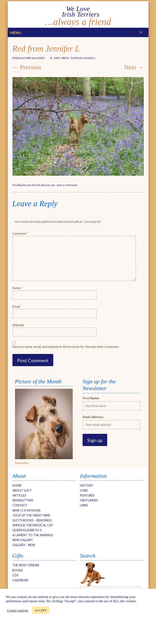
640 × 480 (60, 58)
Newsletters (22, 500)
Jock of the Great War (31, 515)
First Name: (91, 398)
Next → (134, 67)
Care (84, 490)
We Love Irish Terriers (78, 11)
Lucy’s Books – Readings (32, 520)
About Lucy (21, 490)
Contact (19, 505)
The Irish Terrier (25, 565)
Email (17, 306)
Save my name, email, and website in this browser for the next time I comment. (65, 347)
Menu (15, 32)
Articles (19, 495)
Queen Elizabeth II (27, 530)
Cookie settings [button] (17, 610)
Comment (20, 233)
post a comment (67, 185)
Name (17, 288)
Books (17, 570)
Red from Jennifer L (83, 58)
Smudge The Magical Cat (32, 525)
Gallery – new (23, 545)
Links (84, 505)
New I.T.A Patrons (26, 510)
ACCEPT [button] (40, 610)
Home (17, 485)
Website (18, 325)
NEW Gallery (22, 540)
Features (87, 495)
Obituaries (89, 500)
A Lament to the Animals (32, 535)
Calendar (20, 580)
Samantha (22, 463)
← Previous (27, 67)
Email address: (93, 417)
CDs (15, 575)
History (86, 485)
